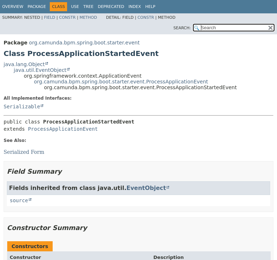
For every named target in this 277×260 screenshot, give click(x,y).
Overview (12, 6)
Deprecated (111, 6)
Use (75, 6)
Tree (88, 6)
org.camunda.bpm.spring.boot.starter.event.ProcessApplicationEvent (121, 81)
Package (37, 6)
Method (88, 17)
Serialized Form (24, 152)
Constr (67, 17)
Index (134, 6)
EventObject (146, 188)
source (19, 200)
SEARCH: (182, 28)
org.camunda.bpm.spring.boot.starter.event (84, 43)
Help (150, 6)
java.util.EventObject (40, 70)
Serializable (22, 106)
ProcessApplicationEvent (63, 129)
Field (49, 17)
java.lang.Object (24, 64)
